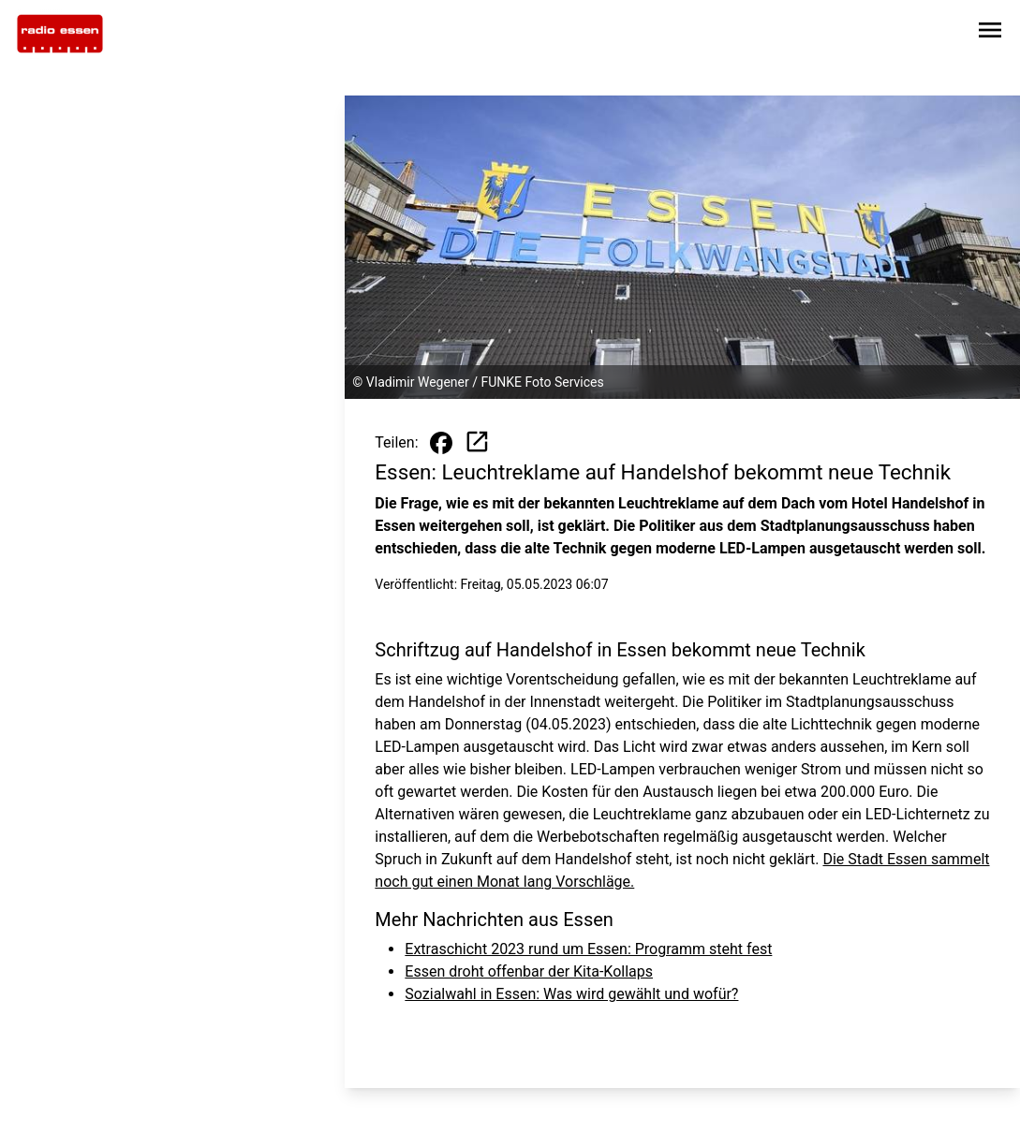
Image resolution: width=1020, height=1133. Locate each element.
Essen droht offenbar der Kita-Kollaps (529, 971)
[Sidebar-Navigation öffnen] (990, 33)
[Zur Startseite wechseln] (60, 33)
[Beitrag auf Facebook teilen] (441, 443)
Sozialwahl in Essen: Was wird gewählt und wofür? (571, 994)
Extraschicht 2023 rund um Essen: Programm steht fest (588, 949)
